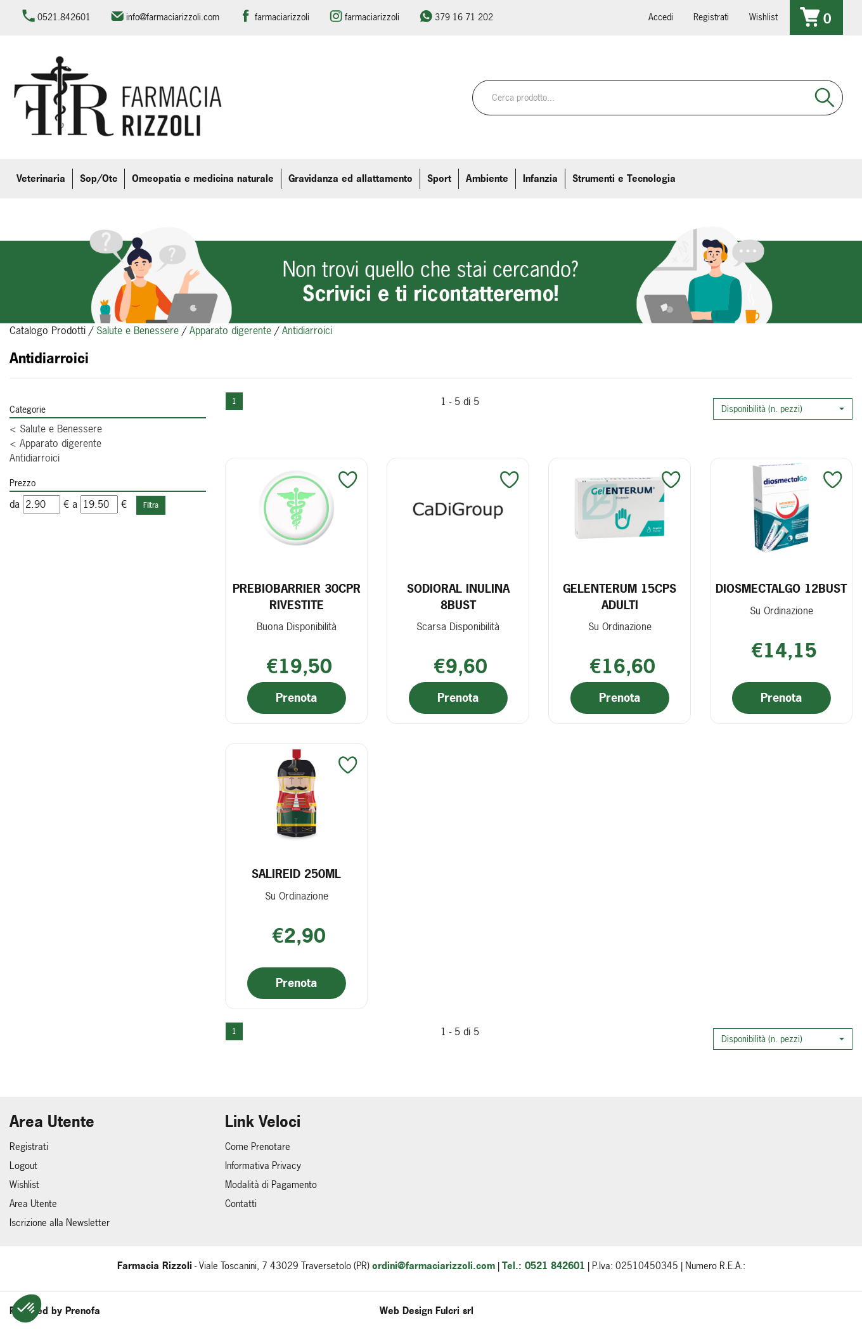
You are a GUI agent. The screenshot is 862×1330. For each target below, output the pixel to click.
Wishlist (763, 17)
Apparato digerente (230, 330)
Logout (23, 1165)
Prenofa (82, 1310)
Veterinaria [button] (40, 178)
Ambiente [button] (487, 178)
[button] (782, 409)
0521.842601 (64, 17)
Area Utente (33, 1203)
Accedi (660, 17)
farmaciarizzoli (282, 17)
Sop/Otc (98, 178)
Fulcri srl (454, 1310)
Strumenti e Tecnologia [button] (624, 178)
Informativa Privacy (263, 1165)
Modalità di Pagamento (271, 1184)
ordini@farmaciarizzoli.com (433, 1265)
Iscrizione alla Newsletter (60, 1222)
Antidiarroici (35, 458)
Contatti (241, 1203)
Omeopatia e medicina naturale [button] (203, 178)
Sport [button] (439, 178)
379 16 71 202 (464, 17)
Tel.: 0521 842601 (543, 1265)
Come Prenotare (257, 1146)
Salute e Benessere (137, 330)
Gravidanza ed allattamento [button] (350, 178)
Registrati (711, 17)
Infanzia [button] (540, 178)
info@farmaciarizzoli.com (172, 17)
